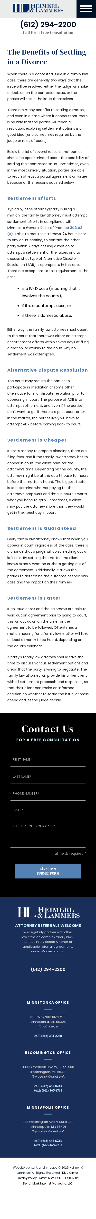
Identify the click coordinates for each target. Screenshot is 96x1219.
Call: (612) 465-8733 (48, 1086)
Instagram (64, 982)
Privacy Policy (27, 1178)
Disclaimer (70, 1173)
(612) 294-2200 (48, 969)
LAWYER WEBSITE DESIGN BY (59, 1178)
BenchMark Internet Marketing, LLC (48, 1183)
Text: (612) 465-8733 (48, 1090)
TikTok (32, 982)
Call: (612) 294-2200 (48, 1036)
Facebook (53, 982)
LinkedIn (44, 982)
